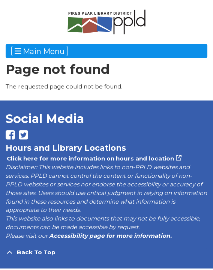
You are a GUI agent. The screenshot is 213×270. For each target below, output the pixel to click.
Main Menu (40, 51)
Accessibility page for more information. (110, 235)
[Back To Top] (106, 252)
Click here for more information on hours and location (90, 158)
